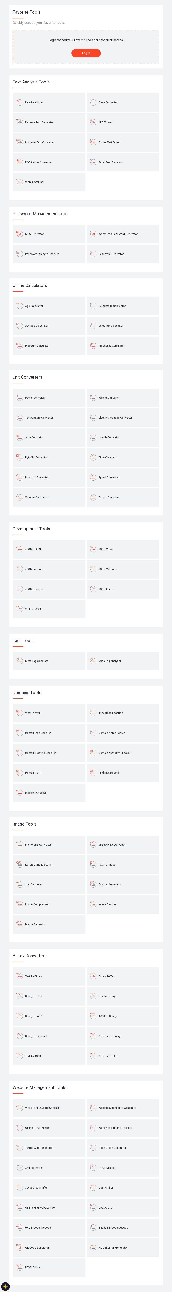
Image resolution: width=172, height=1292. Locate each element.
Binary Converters (30, 955)
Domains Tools (27, 692)
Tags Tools (23, 640)
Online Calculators (30, 285)
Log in (86, 53)
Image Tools (24, 824)
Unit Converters (27, 377)
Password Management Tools (41, 213)
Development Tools (31, 528)
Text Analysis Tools (31, 82)
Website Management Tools (39, 1087)
